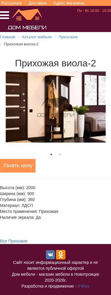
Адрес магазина (68, 3)
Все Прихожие (14, 241)
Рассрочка (11, 3)
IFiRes (83, 286)
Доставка (37, 3)
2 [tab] (60, 154)
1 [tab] (51, 154)
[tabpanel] (55, 107)
